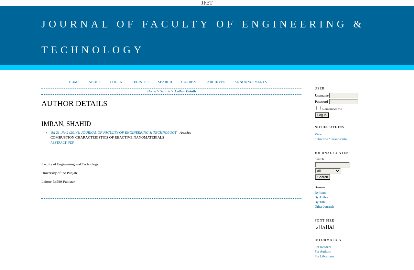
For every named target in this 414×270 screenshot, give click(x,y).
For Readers (323, 247)
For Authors (323, 251)
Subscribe (321, 139)
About (95, 82)
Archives (216, 82)
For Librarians (324, 256)
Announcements (250, 82)
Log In (116, 82)
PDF (71, 142)
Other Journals (324, 206)
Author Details (185, 91)
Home (74, 82)
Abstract (58, 142)
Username (322, 95)
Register (140, 82)
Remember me (332, 109)
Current (189, 82)
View (318, 134)
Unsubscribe (339, 139)
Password (321, 101)
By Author (322, 197)
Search (165, 82)
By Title (320, 202)
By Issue (320, 192)
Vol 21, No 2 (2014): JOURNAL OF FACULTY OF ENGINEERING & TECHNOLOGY (113, 132)
